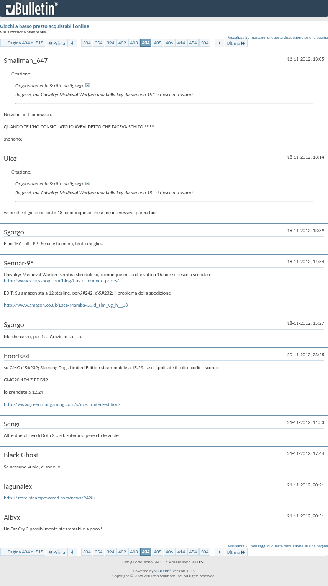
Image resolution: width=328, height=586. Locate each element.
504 (205, 43)
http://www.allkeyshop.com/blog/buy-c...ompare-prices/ (61, 280)
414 (181, 43)
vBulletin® (163, 570)
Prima (56, 43)
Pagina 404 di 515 (25, 43)
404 (146, 43)
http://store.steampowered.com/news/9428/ (49, 498)
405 (157, 43)
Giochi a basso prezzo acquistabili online (44, 26)
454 (193, 43)
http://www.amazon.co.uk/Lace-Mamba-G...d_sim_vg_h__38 (66, 305)
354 (98, 43)
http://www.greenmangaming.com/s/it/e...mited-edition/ (62, 404)
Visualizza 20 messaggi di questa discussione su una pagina (278, 37)
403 (134, 43)
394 (110, 43)
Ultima (236, 43)
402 (122, 43)
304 (87, 43)
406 (169, 43)
